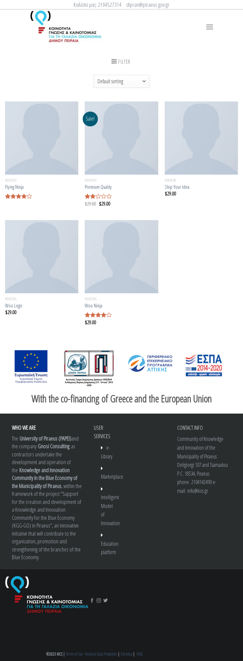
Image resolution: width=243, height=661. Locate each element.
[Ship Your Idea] (201, 138)
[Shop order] (121, 81)
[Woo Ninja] (121, 256)
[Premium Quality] (121, 138)
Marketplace (112, 476)
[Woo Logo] (41, 256)
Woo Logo (13, 306)
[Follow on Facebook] (92, 600)
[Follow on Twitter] (105, 600)
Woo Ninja (93, 306)
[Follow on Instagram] (99, 600)
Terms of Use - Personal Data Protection (91, 654)
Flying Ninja (14, 187)
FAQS (139, 654)
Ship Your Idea (177, 187)
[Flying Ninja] (41, 138)
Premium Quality (98, 187)
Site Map (126, 654)
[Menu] (210, 27)
